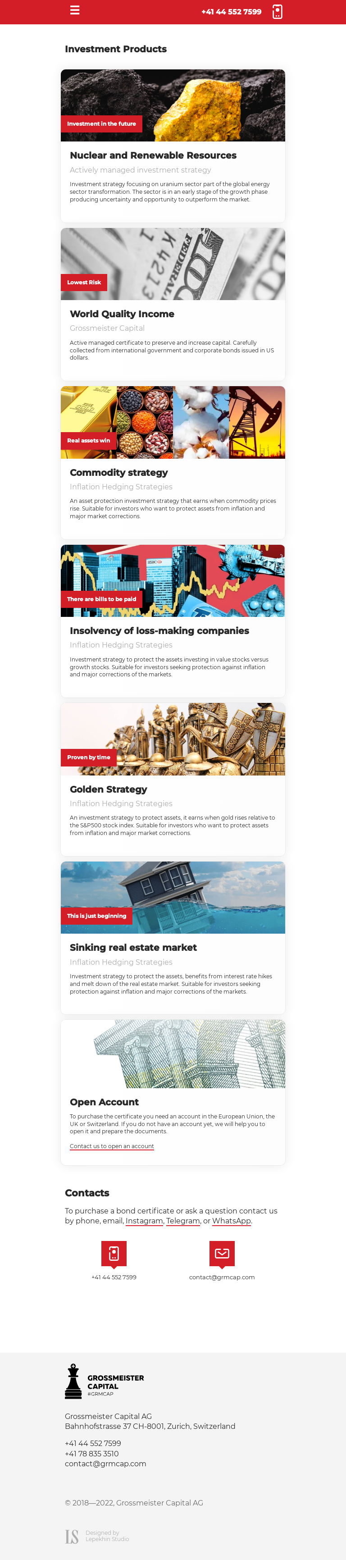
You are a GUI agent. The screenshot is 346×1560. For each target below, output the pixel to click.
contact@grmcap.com (222, 1277)
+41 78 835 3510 (92, 1454)
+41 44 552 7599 (231, 12)
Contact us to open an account (112, 1146)
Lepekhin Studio (107, 1539)
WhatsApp (231, 1221)
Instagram (144, 1221)
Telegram (183, 1221)
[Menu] (74, 11)
